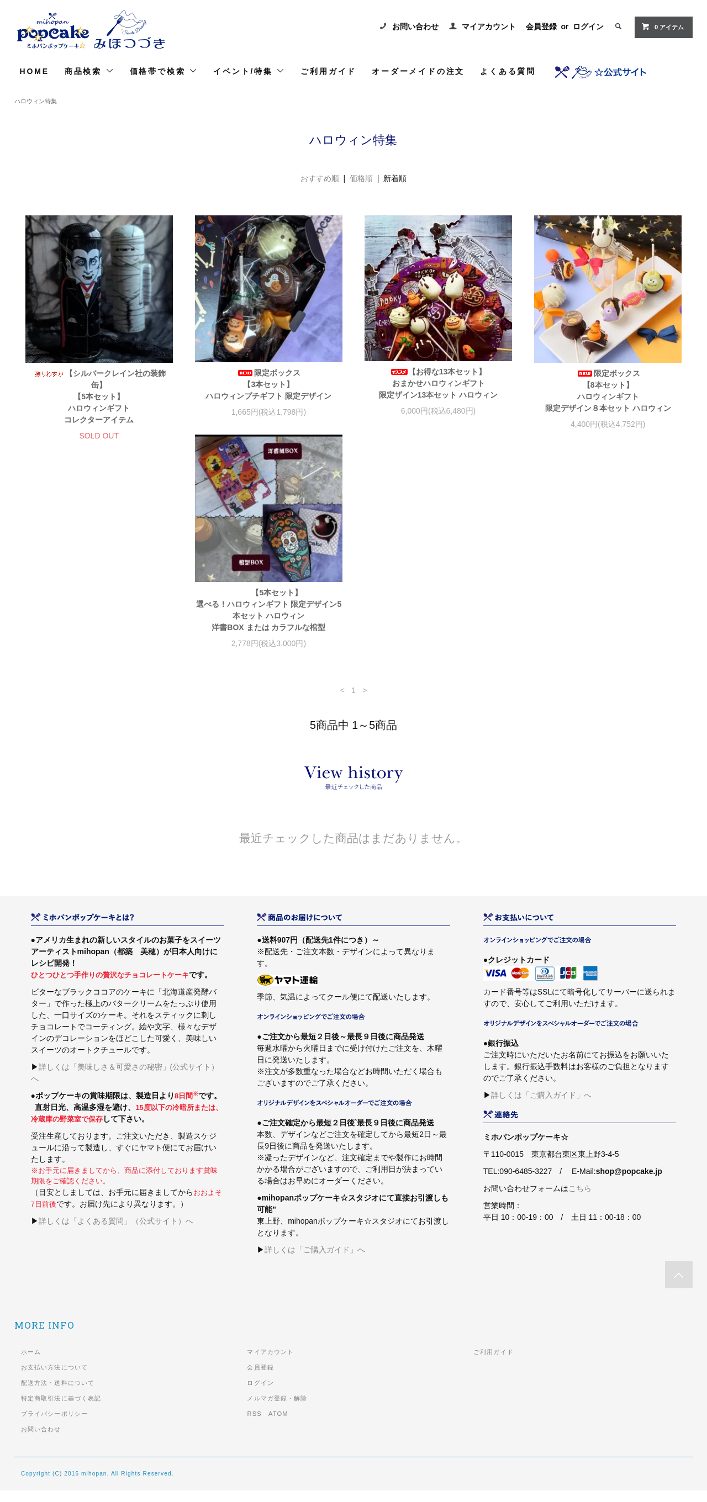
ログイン (588, 26)
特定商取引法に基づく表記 (61, 1409)
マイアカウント (489, 26)
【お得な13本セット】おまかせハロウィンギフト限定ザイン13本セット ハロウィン (438, 383)
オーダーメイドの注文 (418, 71)
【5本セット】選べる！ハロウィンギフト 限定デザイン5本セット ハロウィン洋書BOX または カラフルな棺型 (99, 621)
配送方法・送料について (57, 1394)
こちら (580, 1200)
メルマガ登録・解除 (277, 1409)
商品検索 (89, 71)
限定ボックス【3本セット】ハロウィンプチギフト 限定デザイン (268, 384)
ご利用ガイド (328, 71)
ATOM (278, 1425)
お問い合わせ (415, 26)
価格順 (361, 178)
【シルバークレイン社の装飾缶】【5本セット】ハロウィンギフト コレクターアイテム (99, 396)
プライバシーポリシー (54, 1425)
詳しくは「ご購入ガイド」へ (315, 1261)
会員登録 (541, 26)
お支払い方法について (54, 1379)
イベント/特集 (249, 71)
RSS (254, 1425)
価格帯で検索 (164, 71)
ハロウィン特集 (35, 101)
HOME (34, 71)
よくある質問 (508, 71)
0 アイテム (662, 26)
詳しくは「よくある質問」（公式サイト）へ (116, 1232)
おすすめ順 (319, 178)
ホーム (31, 1363)
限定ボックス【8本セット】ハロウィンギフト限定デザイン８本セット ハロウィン (608, 390)
